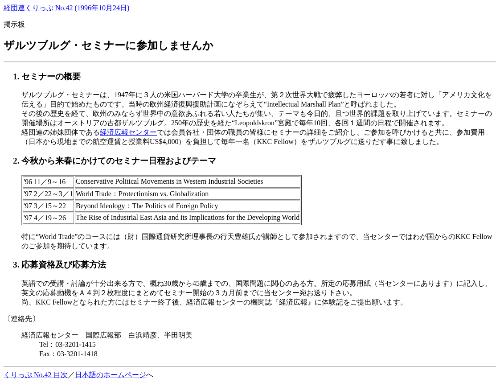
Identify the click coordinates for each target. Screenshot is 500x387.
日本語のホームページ (110, 375)
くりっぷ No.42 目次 (36, 375)
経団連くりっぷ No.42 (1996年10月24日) (66, 8)
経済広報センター (128, 132)
